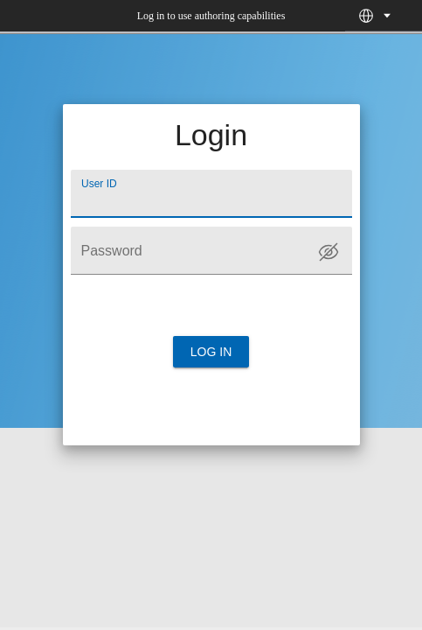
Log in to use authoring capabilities (211, 16)
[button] (366, 16)
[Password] (211, 251)
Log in (211, 352)
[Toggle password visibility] (328, 252)
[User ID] (211, 194)
